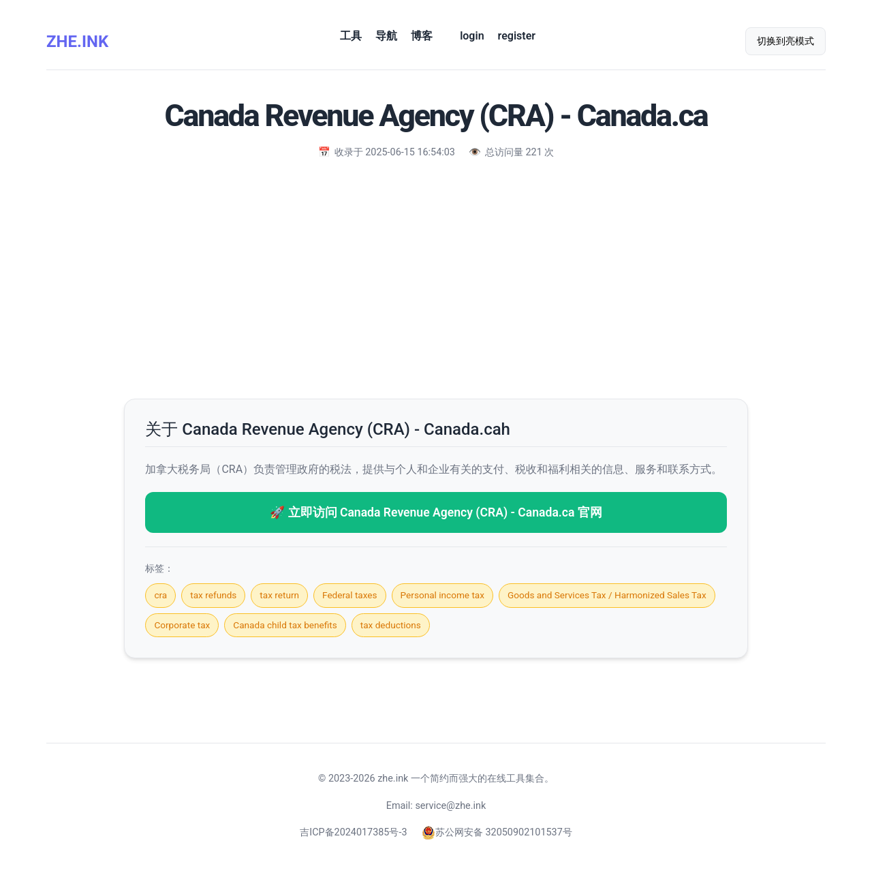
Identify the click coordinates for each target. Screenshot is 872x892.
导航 (386, 35)
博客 (422, 35)
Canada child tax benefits (285, 624)
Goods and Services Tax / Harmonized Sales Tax (607, 594)
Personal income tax (442, 594)
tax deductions (390, 624)
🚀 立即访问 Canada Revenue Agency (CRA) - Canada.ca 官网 (436, 512)
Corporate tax (182, 624)
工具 (351, 35)
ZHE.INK (77, 41)
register (516, 35)
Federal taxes (349, 594)
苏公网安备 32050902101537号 (497, 832)
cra (160, 594)
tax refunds (213, 594)
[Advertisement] (436, 276)
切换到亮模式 (785, 41)
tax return (279, 594)
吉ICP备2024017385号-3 (353, 832)
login (472, 35)
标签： (159, 568)
